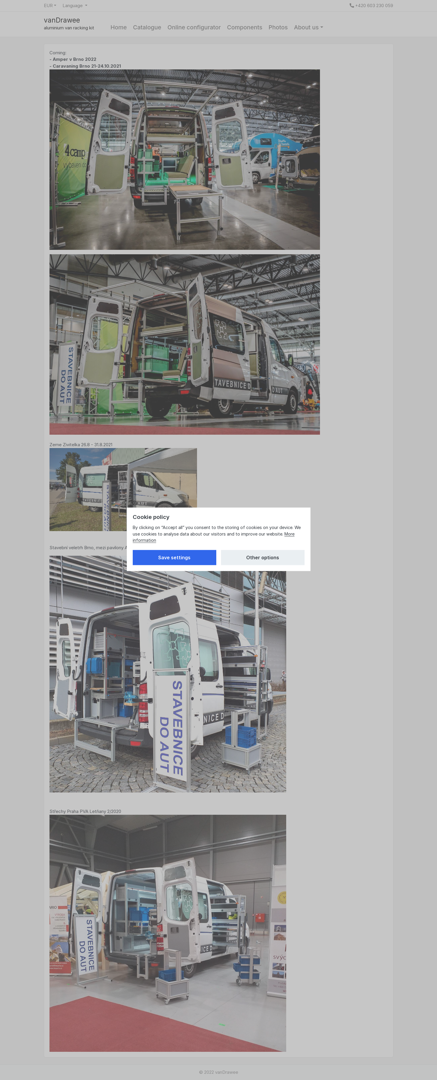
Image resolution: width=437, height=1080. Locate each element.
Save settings (174, 557)
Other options (262, 557)
